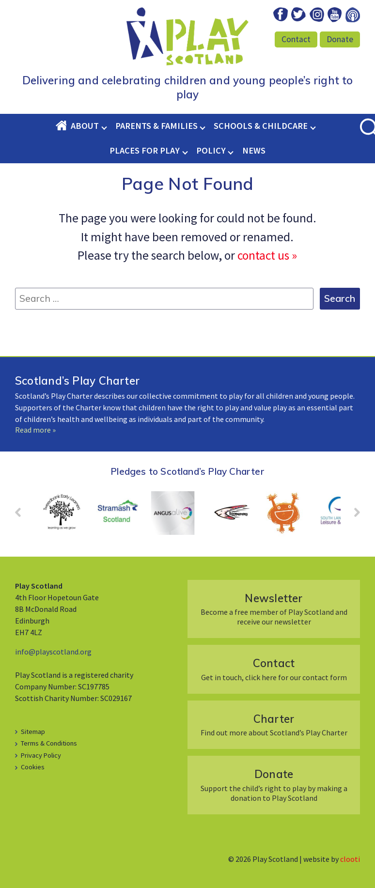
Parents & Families (156, 125)
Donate (340, 39)
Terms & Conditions (49, 743)
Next (352, 515)
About (85, 125)
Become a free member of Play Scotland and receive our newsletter (274, 608)
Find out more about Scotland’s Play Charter (274, 724)
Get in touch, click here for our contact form (274, 669)
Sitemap (33, 731)
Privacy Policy (41, 755)
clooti (350, 859)
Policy (211, 150)
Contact (296, 39)
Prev (23, 515)
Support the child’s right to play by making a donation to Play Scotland (274, 784)
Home (63, 125)
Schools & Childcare (261, 125)
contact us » (267, 255)
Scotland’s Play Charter (77, 381)
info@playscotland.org (53, 651)
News (254, 150)
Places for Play (144, 150)
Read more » (35, 430)
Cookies (33, 767)
